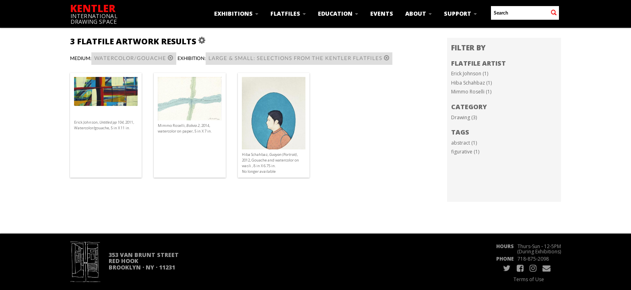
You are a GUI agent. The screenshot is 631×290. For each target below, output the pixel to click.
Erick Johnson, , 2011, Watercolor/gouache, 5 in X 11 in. (104, 125)
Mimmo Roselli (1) (471, 91)
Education (338, 13)
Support (460, 13)
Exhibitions (236, 13)
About (418, 13)
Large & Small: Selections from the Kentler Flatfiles (299, 58)
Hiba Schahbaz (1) (471, 82)
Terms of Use (528, 279)
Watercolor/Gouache (133, 58)
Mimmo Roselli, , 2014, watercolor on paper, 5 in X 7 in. (185, 128)
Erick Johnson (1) (469, 73)
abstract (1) (464, 142)
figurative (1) (465, 151)
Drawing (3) (464, 117)
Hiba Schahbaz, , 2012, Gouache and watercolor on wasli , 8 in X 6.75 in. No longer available (270, 163)
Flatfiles (288, 13)
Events (381, 13)
